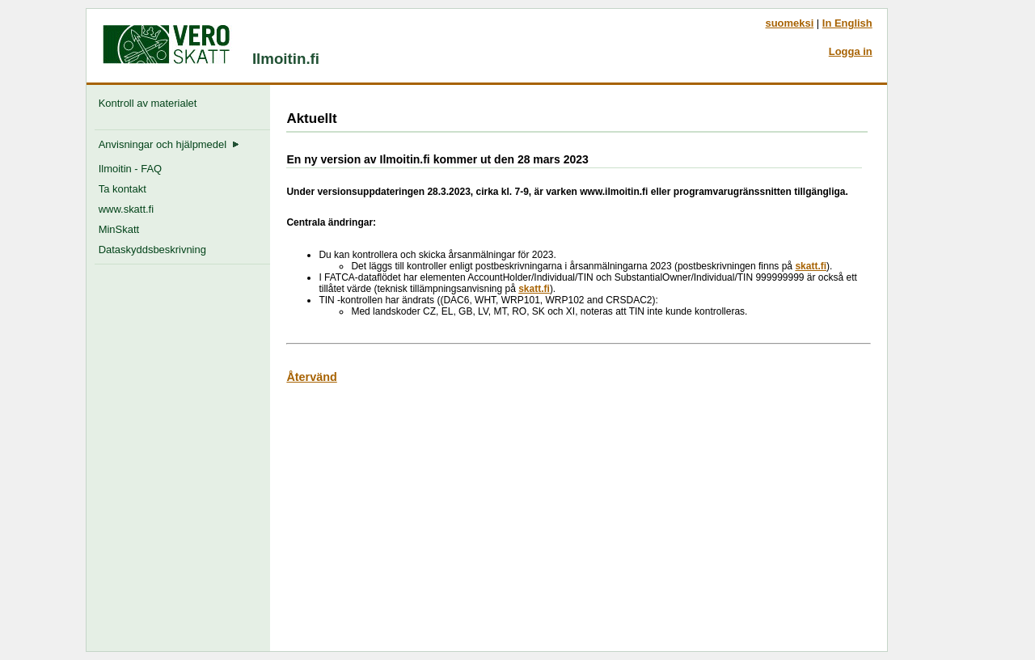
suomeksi (789, 23)
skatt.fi (810, 266)
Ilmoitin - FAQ (130, 169)
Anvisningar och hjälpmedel (169, 144)
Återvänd (311, 376)
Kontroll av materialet (151, 103)
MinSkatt (119, 229)
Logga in (850, 51)
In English (847, 23)
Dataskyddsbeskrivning (152, 249)
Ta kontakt (122, 189)
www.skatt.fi (126, 209)
